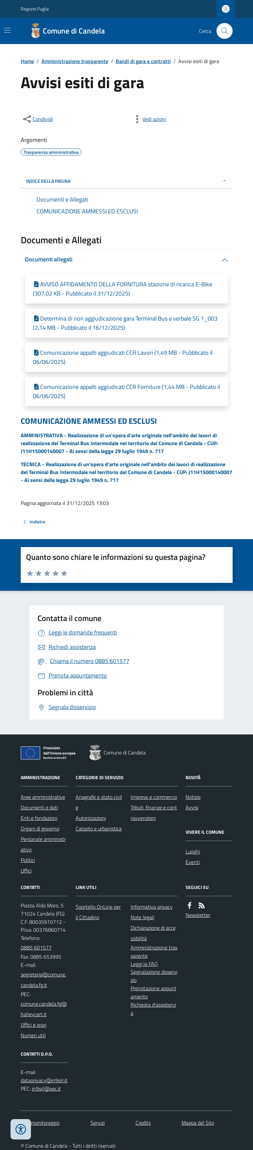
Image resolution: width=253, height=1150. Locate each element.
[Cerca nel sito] (221, 31)
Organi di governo (40, 828)
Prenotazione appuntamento (153, 992)
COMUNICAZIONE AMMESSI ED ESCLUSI (89, 421)
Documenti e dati (39, 807)
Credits (143, 1123)
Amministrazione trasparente (74, 61)
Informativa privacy (152, 907)
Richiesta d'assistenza (153, 1009)
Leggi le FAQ (144, 964)
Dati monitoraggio (40, 1123)
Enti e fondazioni (39, 818)
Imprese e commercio (154, 797)
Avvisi (192, 807)
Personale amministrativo (43, 844)
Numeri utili (33, 1035)
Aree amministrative (43, 797)
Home (27, 61)
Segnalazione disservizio (154, 976)
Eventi (193, 862)
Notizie (193, 797)
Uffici (26, 870)
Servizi (97, 1123)
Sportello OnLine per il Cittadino (98, 912)
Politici (28, 860)
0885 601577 (36, 947)
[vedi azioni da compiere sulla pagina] (149, 119)
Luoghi (193, 851)
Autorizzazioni (91, 818)
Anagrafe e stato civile (99, 802)
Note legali (142, 917)
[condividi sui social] (37, 119)
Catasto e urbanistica (99, 828)
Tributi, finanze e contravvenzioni (154, 812)
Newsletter (198, 915)
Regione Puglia (35, 8)
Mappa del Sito (198, 1123)
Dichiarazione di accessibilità (153, 933)
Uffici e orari (33, 1025)
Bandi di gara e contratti (143, 61)
